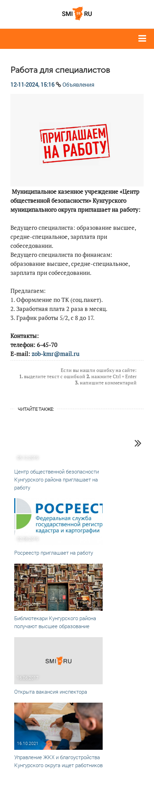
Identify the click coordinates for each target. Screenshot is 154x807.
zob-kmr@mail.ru (55, 354)
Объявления (78, 84)
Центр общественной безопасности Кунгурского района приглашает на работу (56, 479)
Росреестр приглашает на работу (53, 552)
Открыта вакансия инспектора (50, 691)
